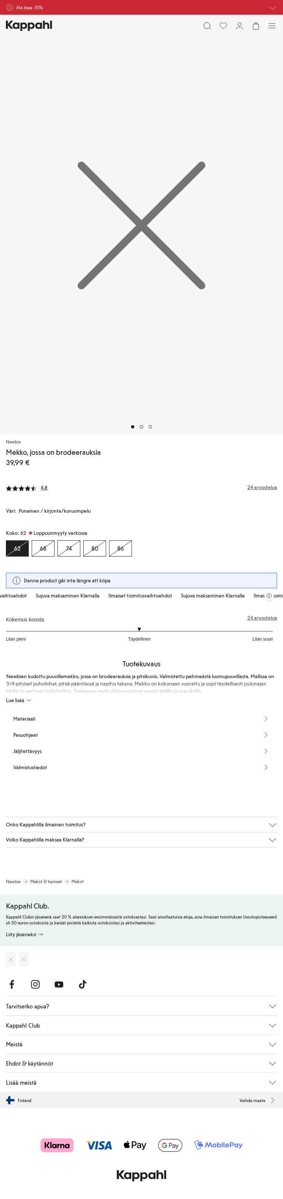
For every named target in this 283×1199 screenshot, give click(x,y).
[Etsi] (207, 26)
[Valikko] (272, 26)
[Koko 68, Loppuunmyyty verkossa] (43, 548)
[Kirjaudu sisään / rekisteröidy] (239, 26)
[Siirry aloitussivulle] (29, 26)
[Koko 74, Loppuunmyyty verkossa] (68, 548)
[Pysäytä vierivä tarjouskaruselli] (269, 595)
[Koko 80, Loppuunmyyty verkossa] (94, 548)
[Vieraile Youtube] (59, 984)
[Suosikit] (223, 26)
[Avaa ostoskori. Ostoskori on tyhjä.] (256, 26)
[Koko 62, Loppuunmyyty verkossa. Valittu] (17, 548)
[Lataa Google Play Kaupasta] (24, 959)
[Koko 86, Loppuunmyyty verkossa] (120, 548)
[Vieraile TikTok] (82, 984)
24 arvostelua (262, 618)
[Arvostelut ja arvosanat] (141, 487)
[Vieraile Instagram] (35, 984)
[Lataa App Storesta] (11, 959)
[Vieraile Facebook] (12, 984)
